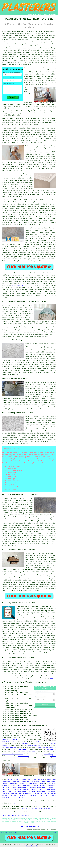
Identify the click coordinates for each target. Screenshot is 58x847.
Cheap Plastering (38, 779)
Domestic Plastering (20, 781)
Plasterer (22, 783)
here (51, 678)
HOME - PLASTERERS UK (29, 826)
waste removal (23, 756)
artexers (50, 750)
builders (53, 756)
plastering (16, 115)
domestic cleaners (10, 739)
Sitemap (3, 832)
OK (37, 846)
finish (11, 180)
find (9, 661)
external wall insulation (12, 754)
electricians (11, 748)
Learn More (30, 846)
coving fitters (34, 745)
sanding (29, 164)
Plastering (16, 789)
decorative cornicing (45, 748)
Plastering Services (26, 791)
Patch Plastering (48, 781)
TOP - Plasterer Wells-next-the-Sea (15, 815)
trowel (27, 150)
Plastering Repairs (37, 783)
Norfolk (47, 648)
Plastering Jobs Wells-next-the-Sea (36, 808)
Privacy (55, 832)
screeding (38, 741)
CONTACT (45, 14)
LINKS (34, 14)
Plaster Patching (9, 783)
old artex (12, 178)
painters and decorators (27, 752)
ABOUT (39, 14)
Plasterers (26, 779)
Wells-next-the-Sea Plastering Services (25, 682)
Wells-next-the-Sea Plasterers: (14, 31)
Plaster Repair (16, 785)
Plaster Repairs (13, 779)
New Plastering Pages (11, 832)
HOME (29, 14)
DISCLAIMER (52, 14)
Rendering (35, 781)
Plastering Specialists (39, 795)
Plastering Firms (18, 797)
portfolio (5, 105)
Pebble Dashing (25, 793)
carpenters (22, 750)
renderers (25, 743)
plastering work (37, 68)
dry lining (48, 754)
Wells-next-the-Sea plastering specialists (33, 606)
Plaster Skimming (39, 785)
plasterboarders (8, 741)
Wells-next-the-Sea (19, 285)
